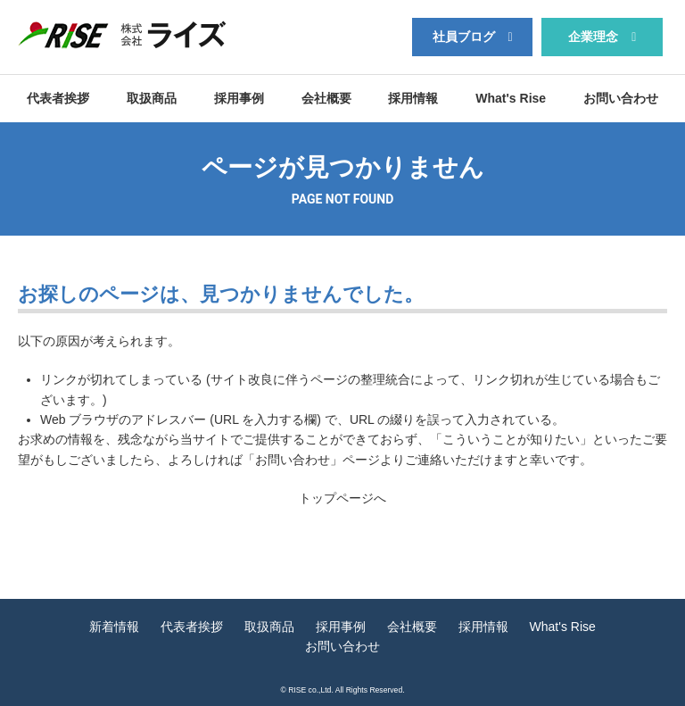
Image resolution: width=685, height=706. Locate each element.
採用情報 (413, 98)
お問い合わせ (620, 98)
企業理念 (593, 36)
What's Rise (510, 98)
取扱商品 (152, 98)
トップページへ (342, 498)
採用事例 (239, 98)
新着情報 (114, 626)
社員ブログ (464, 36)
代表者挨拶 (58, 98)
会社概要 (326, 98)
